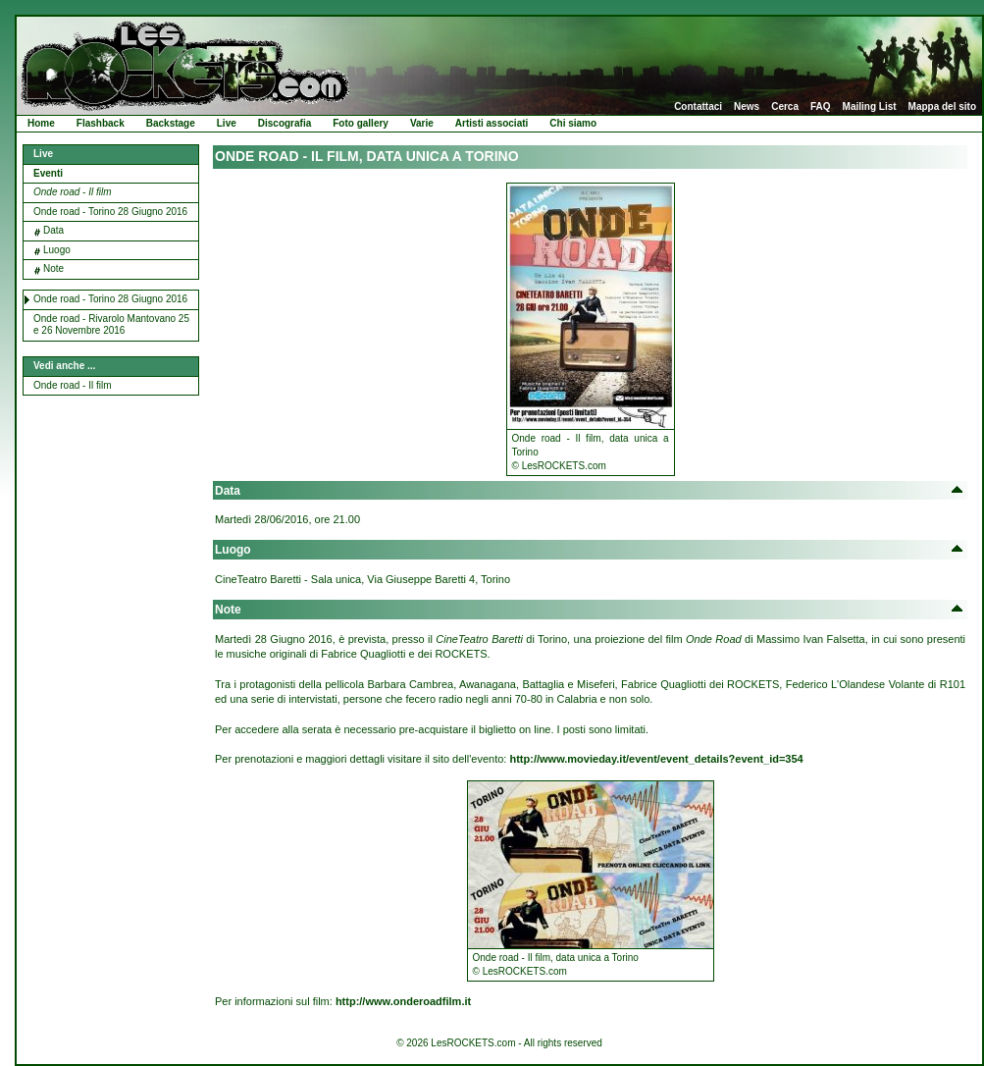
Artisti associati (491, 123)
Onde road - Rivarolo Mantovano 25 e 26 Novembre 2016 (111, 325)
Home (41, 123)
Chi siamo (572, 123)
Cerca (785, 107)
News (746, 107)
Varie (422, 123)
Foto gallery (360, 123)
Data (53, 230)
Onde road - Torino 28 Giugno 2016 (110, 211)
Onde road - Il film (72, 192)
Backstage (170, 123)
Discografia (284, 123)
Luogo (57, 249)
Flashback (101, 123)
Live (226, 123)
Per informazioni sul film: (343, 1001)
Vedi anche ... (64, 365)
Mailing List (870, 107)
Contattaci (698, 107)
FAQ (820, 107)
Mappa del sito (942, 107)
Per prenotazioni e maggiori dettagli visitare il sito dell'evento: (509, 759)
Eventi (48, 173)
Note (53, 268)
